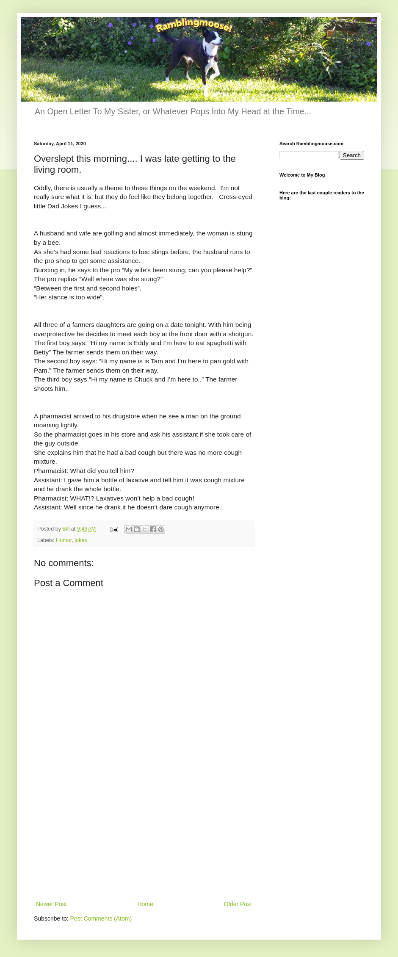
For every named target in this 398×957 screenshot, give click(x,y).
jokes (81, 540)
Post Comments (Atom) (101, 918)
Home (145, 904)
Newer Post (51, 904)
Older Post (238, 904)
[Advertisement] (144, 835)
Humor (64, 540)
